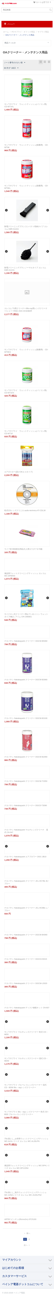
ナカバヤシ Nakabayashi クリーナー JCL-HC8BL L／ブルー (26, 909)
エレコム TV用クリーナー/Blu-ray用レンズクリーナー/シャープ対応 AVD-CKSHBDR (25, 309)
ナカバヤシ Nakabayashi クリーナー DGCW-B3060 (25, 680)
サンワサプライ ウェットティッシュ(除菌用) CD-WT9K (26, 146)
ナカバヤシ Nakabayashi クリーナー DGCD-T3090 (25, 805)
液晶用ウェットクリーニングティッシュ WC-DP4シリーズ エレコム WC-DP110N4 (27, 1166)
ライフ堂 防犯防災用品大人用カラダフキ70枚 (23, 549)
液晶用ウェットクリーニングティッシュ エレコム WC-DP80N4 (25, 574)
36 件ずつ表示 (11, 68)
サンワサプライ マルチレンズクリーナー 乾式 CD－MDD (26, 1033)
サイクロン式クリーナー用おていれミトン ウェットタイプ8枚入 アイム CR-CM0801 (26, 615)
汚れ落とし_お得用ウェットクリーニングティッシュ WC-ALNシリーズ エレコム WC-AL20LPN (26, 1140)
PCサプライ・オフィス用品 (23, 32)
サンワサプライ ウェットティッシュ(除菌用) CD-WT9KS (26, 350)
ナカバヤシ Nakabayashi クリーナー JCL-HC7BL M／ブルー (26, 882)
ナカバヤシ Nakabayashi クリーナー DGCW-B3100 (25, 718)
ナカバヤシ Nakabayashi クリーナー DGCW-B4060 (25, 935)
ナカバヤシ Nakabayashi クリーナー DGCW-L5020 (25, 983)
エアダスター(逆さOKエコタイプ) (18, 472)
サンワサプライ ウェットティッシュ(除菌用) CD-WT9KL (26, 187)
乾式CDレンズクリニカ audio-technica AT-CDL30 (25, 510)
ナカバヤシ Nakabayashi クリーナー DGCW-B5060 (25, 641)
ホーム (6, 32)
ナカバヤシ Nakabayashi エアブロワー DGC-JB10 (25, 857)
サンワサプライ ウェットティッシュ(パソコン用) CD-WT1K (26, 432)
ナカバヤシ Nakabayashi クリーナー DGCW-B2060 (25, 757)
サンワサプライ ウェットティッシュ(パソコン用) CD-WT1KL (26, 105)
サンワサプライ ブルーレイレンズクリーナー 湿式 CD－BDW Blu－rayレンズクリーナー (25, 1086)
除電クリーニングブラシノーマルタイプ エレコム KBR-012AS (25, 269)
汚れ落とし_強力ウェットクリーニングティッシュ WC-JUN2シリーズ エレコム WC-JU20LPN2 (25, 1193)
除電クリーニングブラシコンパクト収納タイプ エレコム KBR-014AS (26, 227)
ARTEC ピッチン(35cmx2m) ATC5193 (20, 1219)
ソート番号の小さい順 (14, 62)
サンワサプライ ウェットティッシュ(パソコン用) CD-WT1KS (26, 391)
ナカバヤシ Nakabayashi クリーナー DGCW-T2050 (25, 781)
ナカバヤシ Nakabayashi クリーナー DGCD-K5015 (25, 959)
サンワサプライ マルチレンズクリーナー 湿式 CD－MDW (26, 1059)
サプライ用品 (43, 32)
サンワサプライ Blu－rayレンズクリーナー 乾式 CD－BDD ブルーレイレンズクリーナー (26, 1113)
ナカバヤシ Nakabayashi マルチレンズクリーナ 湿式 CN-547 (26, 831)
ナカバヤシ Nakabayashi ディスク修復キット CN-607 (26, 1008)
